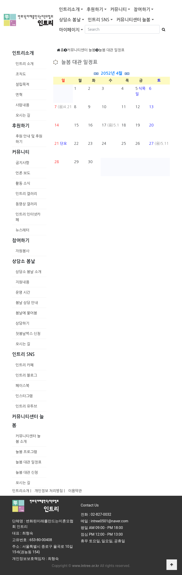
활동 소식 (23, 183)
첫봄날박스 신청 (28, 333)
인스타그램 (24, 396)
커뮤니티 (118, 9)
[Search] (122, 29)
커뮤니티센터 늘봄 (133, 20)
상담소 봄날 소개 (28, 272)
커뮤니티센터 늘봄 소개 (28, 438)
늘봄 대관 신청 (27, 472)
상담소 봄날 (70, 20)
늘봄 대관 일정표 (28, 462)
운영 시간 (23, 292)
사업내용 (22, 105)
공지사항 (22, 162)
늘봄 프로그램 (26, 452)
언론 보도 (23, 173)
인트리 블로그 (26, 375)
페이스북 (22, 385)
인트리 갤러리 (26, 193)
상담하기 (22, 323)
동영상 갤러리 (26, 204)
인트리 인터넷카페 (28, 217)
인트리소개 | (21, 491)
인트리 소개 (25, 64)
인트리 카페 (25, 365)
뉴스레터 (22, 230)
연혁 (19, 94)
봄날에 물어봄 (26, 313)
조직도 (21, 74)
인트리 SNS (98, 20)
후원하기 (95, 9)
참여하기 (142, 9)
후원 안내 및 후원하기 (29, 138)
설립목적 (22, 84)
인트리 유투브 (26, 406)
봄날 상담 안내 (27, 302)
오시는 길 (23, 115)
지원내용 (22, 282)
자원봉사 (22, 251)
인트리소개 (69, 9)
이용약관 (75, 491)
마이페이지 (69, 30)
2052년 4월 (111, 73)
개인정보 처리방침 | (50, 491)
